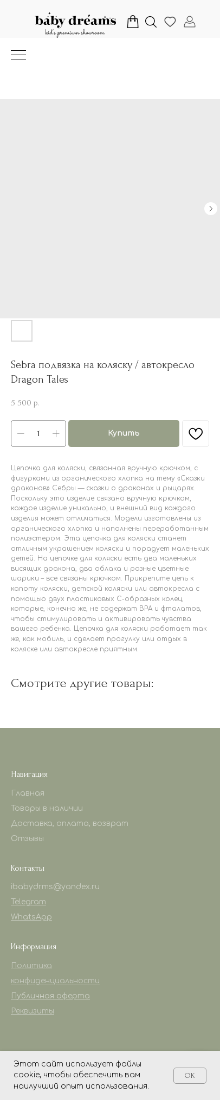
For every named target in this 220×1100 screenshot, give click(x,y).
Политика (31, 966)
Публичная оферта (50, 996)
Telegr (22, 902)
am (40, 902)
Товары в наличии (47, 808)
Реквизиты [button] (32, 1011)
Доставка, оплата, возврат (69, 823)
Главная (27, 793)
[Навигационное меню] (18, 55)
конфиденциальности (55, 981)
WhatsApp (31, 917)
